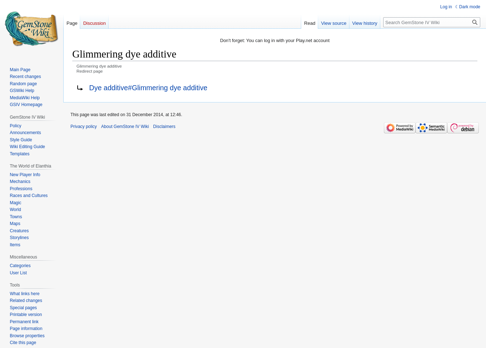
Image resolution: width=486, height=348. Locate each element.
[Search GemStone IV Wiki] (431, 22)
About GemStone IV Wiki (125, 126)
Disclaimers (164, 126)
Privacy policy (83, 126)
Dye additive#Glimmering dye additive (148, 88)
